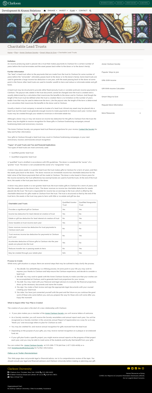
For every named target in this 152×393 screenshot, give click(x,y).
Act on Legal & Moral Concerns (133, 378)
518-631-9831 (51, 375)
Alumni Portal (144, 2)
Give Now (119, 2)
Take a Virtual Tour (16, 377)
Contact (83, 10)
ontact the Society (87, 129)
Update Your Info (131, 2)
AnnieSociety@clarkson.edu (23, 348)
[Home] (45, 11)
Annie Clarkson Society (29, 52)
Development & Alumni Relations (21, 10)
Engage (52, 11)
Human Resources (132, 373)
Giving (142, 373)
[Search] (90, 11)
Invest (63, 11)
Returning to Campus (107, 2)
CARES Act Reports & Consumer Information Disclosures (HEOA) (121, 376)
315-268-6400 (47, 372)
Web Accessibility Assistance (40, 389)
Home (10, 52)
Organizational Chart (15, 386)
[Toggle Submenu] (140, 113)
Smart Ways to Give (48, 52)
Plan (73, 11)
